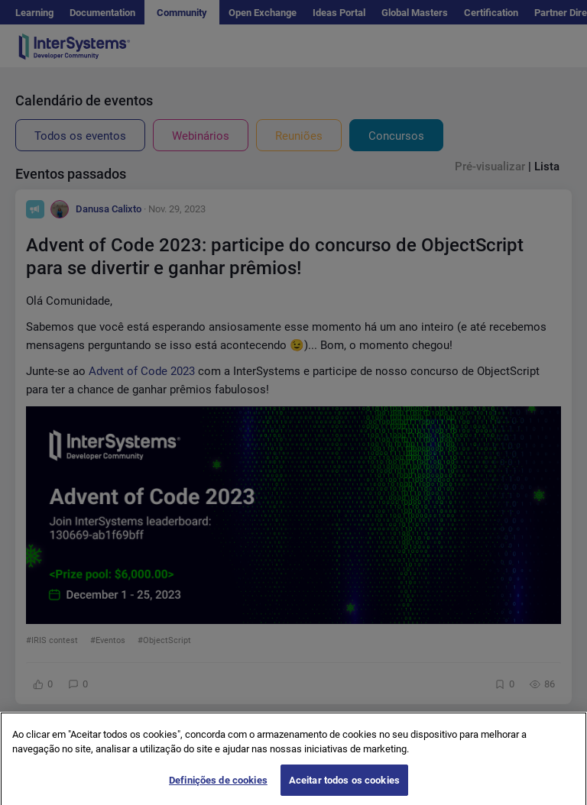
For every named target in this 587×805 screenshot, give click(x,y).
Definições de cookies (218, 786)
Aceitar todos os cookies (344, 786)
